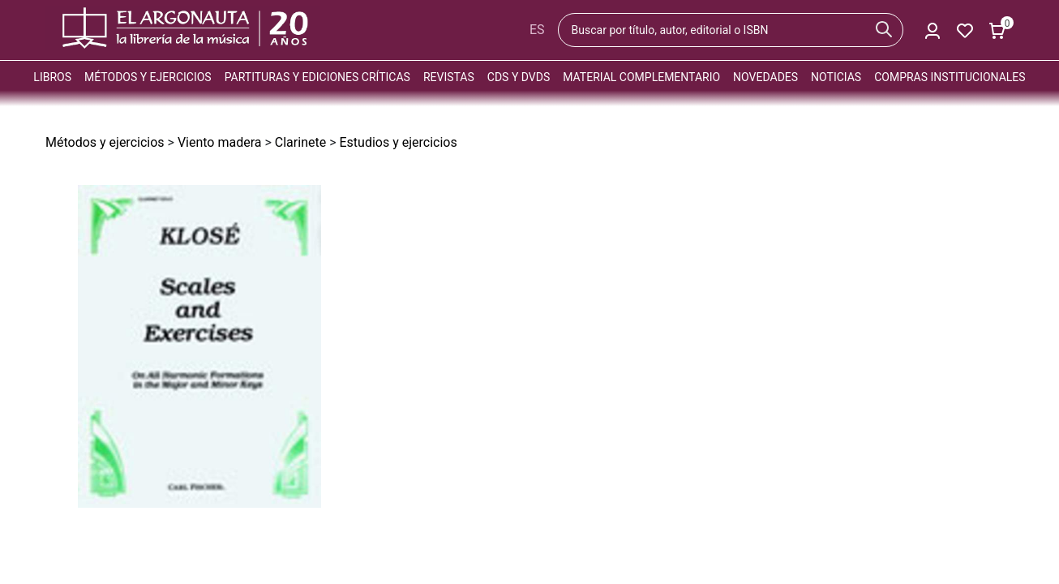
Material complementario (641, 77)
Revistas (448, 77)
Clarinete (300, 142)
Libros (52, 77)
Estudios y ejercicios (398, 142)
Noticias (836, 77)
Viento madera (220, 142)
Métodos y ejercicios (148, 77)
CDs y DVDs (518, 77)
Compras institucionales (949, 77)
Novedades (765, 77)
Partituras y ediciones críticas (317, 77)
